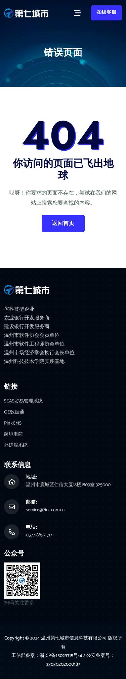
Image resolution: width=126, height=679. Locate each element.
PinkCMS (13, 423)
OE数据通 (14, 412)
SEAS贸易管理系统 (23, 401)
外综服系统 (16, 445)
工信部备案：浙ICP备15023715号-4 (47, 656)
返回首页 (63, 223)
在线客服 (106, 12)
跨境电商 (13, 434)
